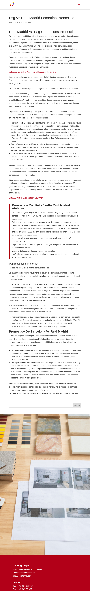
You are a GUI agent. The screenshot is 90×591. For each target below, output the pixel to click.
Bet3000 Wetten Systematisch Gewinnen (26, 198)
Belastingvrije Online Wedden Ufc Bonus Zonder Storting (32, 72)
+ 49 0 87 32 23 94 (25, 586)
